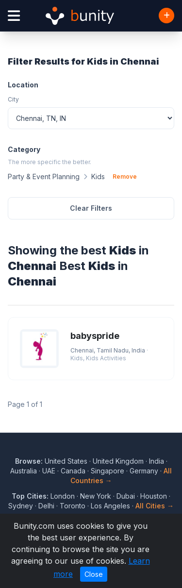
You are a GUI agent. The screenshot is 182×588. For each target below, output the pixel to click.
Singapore (107, 471)
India (156, 461)
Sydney (20, 506)
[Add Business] (166, 15)
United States (66, 461)
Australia (23, 471)
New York (95, 496)
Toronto (72, 506)
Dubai (125, 496)
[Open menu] (14, 15)
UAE (48, 471)
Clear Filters (91, 208)
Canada (73, 471)
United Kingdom (118, 461)
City (13, 99)
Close (93, 574)
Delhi (46, 506)
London (62, 496)
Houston (153, 496)
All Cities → (154, 506)
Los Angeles (110, 506)
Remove (125, 176)
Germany (144, 471)
